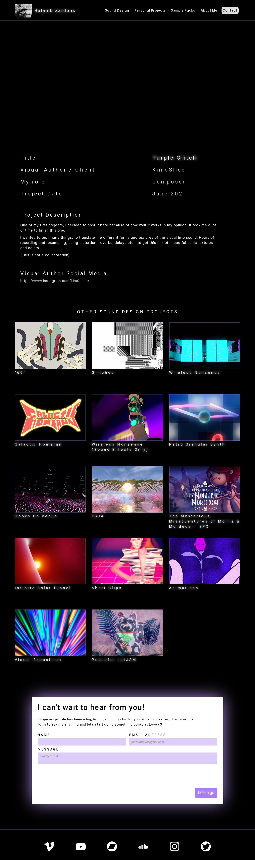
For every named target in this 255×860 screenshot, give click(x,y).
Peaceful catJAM (114, 660)
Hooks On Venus (36, 516)
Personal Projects (150, 10)
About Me (209, 10)
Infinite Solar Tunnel (43, 588)
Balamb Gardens (55, 10)
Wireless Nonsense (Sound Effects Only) (120, 447)
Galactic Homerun (38, 444)
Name (44, 735)
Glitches (103, 372)
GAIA (98, 516)
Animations (184, 588)
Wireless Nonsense (195, 372)
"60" (20, 372)
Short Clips (107, 588)
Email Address (147, 735)
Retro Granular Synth (197, 444)
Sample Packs (183, 10)
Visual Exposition (38, 660)
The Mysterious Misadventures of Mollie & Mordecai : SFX (204, 521)
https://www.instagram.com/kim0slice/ (54, 281)
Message (48, 749)
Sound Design (117, 10)
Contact (230, 10)
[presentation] (68, 775)
